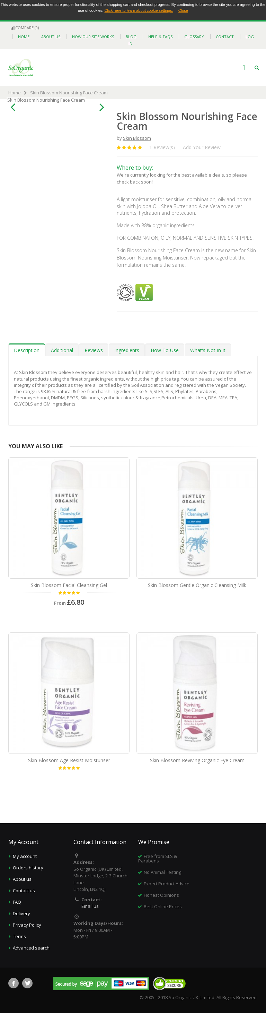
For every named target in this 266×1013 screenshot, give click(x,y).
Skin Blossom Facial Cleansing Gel (69, 585)
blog (131, 36)
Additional (62, 350)
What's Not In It (207, 350)
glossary (194, 36)
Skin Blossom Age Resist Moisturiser (69, 760)
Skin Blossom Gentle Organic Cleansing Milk (197, 585)
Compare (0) (24, 27)
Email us (90, 906)
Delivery (21, 913)
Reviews (94, 350)
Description (26, 350)
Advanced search (31, 948)
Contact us (24, 890)
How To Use (165, 350)
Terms (19, 936)
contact (225, 36)
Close (183, 10)
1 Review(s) (162, 147)
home (23, 36)
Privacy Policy (27, 925)
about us (50, 36)
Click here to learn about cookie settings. (138, 10)
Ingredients (126, 350)
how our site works (93, 36)
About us (22, 879)
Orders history (28, 868)
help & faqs (160, 36)
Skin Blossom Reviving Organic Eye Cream (197, 760)
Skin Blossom (137, 138)
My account (25, 856)
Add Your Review (202, 147)
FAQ (17, 902)
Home (14, 93)
